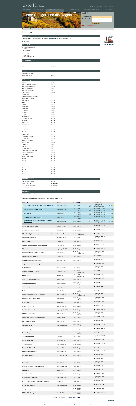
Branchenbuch (39, 10)
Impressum (109, 10)
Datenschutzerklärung (85, 404)
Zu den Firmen (25, 41)
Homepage (24, 28)
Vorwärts (75, 397)
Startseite (27, 10)
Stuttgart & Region (54, 10)
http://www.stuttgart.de (52, 38)
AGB (92, 404)
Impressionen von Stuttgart (28, 193)
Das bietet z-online (72, 10)
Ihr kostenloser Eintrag (92, 10)
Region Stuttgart (42, 28)
